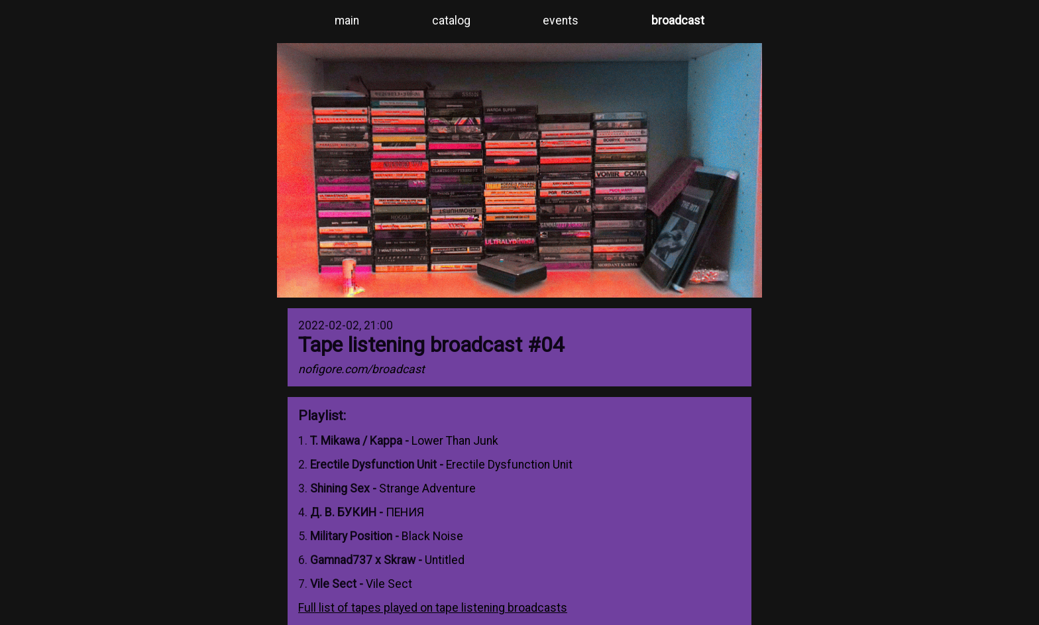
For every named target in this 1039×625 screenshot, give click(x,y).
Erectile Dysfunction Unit (509, 464)
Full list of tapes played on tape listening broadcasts (432, 607)
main (347, 20)
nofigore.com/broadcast (361, 369)
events (560, 20)
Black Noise (432, 536)
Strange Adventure (427, 488)
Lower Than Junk (454, 440)
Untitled (445, 560)
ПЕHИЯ (405, 512)
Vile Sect (389, 584)
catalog (451, 20)
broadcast (677, 20)
